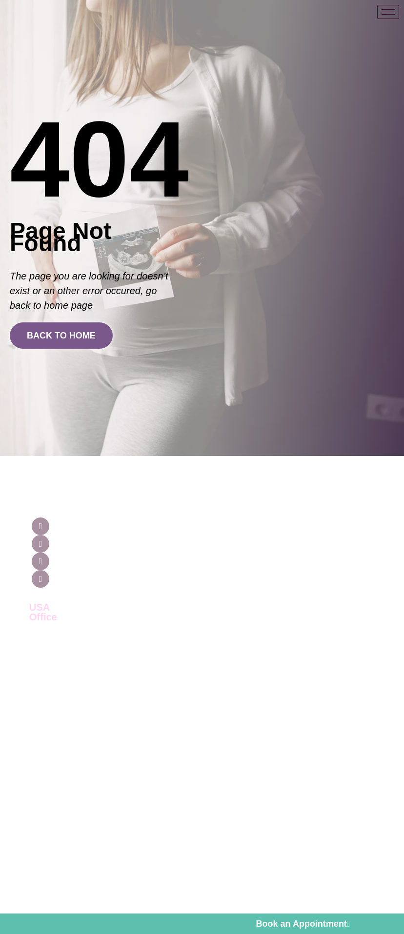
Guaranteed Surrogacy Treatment (262, 525)
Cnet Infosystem (332, 889)
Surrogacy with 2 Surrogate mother (271, 725)
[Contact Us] (338, 479)
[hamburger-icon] (388, 12)
